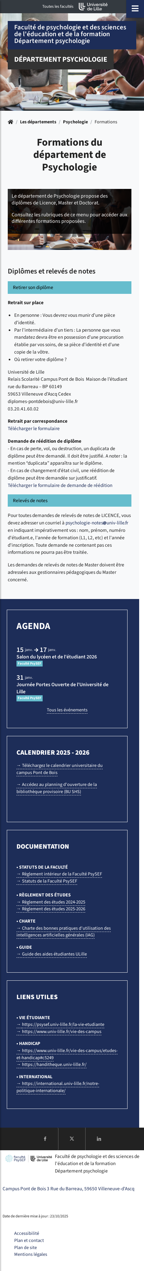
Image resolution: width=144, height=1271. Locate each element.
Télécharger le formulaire (34, 428)
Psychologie (75, 122)
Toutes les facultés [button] (57, 6)
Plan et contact (29, 1240)
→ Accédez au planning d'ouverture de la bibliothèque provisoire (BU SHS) (56, 788)
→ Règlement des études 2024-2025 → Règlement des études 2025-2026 (50, 906)
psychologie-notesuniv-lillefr (97, 522)
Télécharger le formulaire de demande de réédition (60, 485)
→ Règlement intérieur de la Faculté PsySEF (59, 874)
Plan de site (25, 1247)
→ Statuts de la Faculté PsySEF (46, 881)
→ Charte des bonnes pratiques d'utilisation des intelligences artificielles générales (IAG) (63, 932)
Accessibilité (26, 1233)
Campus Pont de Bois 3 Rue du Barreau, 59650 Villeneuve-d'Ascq (68, 1188)
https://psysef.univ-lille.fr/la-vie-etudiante (63, 1024)
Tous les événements (67, 710)
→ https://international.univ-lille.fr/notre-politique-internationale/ (57, 1087)
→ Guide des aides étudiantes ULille (51, 954)
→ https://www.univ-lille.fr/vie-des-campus (58, 1031)
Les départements (38, 122)
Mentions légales (30, 1254)
